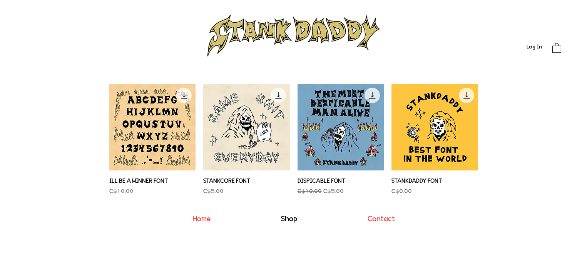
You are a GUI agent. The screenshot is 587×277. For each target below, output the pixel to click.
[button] (556, 47)
